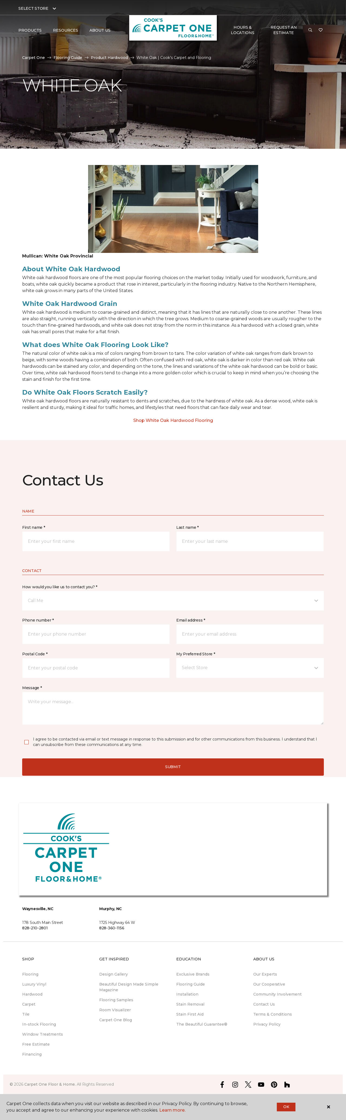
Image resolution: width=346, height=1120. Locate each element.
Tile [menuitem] (25, 1014)
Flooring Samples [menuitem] (116, 999)
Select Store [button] (33, 8)
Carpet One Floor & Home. (50, 1084)
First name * (33, 527)
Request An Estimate (284, 30)
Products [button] (30, 30)
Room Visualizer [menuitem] (115, 1009)
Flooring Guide (68, 57)
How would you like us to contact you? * (59, 587)
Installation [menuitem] (187, 994)
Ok (286, 1106)
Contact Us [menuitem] (264, 1004)
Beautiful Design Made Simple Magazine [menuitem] (128, 987)
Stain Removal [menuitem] (190, 1004)
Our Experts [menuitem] (265, 974)
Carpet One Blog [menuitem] (115, 1019)
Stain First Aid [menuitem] (190, 1014)
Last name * (187, 527)
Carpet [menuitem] (28, 1004)
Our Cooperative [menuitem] (269, 984)
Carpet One (33, 57)
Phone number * (38, 620)
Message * (32, 688)
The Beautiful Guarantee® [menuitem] (201, 1024)
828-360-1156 (111, 928)
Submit (173, 766)
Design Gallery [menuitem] (113, 974)
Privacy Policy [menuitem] (267, 1024)
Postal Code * (34, 654)
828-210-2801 (35, 928)
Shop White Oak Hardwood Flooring (173, 420)
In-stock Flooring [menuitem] (39, 1024)
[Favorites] (320, 30)
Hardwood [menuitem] (32, 994)
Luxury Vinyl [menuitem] (34, 984)
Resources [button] (65, 30)
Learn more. (172, 1110)
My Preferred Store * (195, 654)
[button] (310, 30)
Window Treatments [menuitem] (42, 1034)
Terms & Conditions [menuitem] (272, 1014)
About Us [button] (100, 30)
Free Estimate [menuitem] (36, 1044)
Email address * (190, 620)
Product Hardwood (109, 57)
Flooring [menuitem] (30, 974)
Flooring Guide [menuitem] (190, 984)
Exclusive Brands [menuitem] (192, 974)
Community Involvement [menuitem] (277, 994)
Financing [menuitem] (32, 1054)
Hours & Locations (242, 30)
